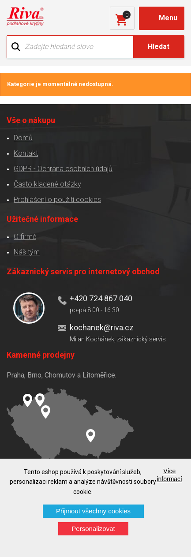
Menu (168, 18)
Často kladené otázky (47, 184)
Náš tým (27, 252)
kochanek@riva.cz (102, 327)
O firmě (25, 236)
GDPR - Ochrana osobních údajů (63, 168)
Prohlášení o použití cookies (57, 199)
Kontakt (26, 153)
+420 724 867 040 (101, 298)
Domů (23, 138)
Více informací (169, 474)
